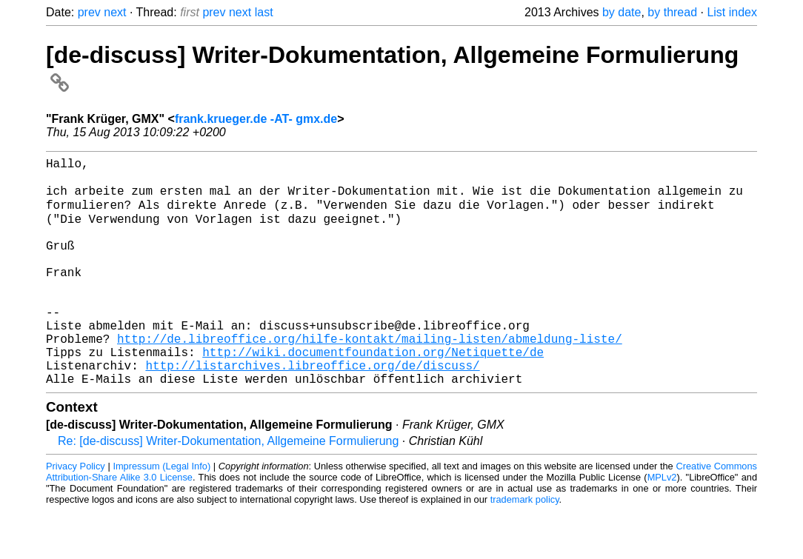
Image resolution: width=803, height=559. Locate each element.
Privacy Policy (75, 514)
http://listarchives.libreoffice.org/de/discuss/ (312, 410)
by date (621, 12)
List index (732, 12)
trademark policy (524, 547)
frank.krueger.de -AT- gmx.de (256, 119)
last (264, 12)
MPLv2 (662, 525)
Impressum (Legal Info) (161, 514)
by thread (672, 12)
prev (89, 12)
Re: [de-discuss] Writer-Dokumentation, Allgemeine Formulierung (228, 489)
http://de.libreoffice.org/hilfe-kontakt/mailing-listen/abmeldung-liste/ (369, 377)
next (115, 12)
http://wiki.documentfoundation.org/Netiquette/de (373, 394)
